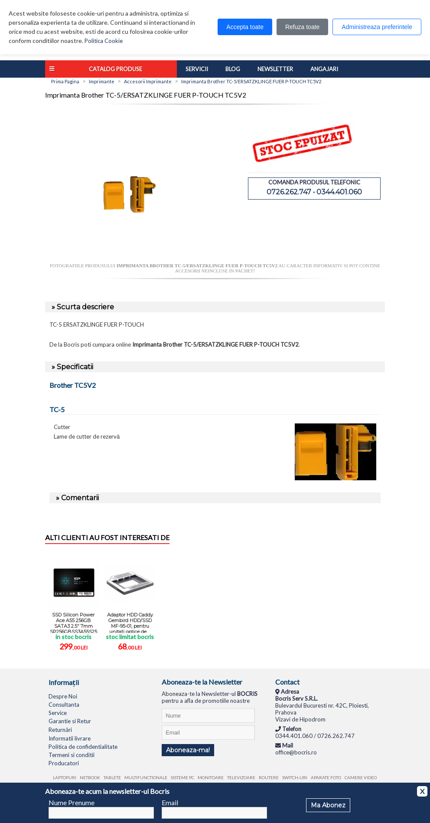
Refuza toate (302, 26)
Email (170, 802)
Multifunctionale (145, 777)
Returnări (60, 729)
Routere (269, 777)
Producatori (64, 763)
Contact (287, 682)
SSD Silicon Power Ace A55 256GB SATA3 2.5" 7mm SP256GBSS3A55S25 (73, 622)
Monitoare (211, 777)
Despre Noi (63, 696)
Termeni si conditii (71, 754)
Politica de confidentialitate (83, 746)
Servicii (197, 69)
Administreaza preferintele (377, 26)
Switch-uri (294, 777)
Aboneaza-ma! (188, 750)
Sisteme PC (182, 777)
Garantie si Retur (70, 721)
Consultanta (64, 704)
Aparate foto (326, 777)
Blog (232, 69)
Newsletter (275, 69)
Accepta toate (245, 26)
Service (58, 712)
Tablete (112, 777)
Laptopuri (64, 777)
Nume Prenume (71, 802)
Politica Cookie (104, 40)
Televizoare (241, 777)
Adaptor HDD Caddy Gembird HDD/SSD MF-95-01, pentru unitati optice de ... (130, 622)
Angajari (324, 69)
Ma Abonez (328, 805)
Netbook (90, 777)
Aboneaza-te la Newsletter (202, 682)
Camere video (361, 777)
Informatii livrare (70, 738)
